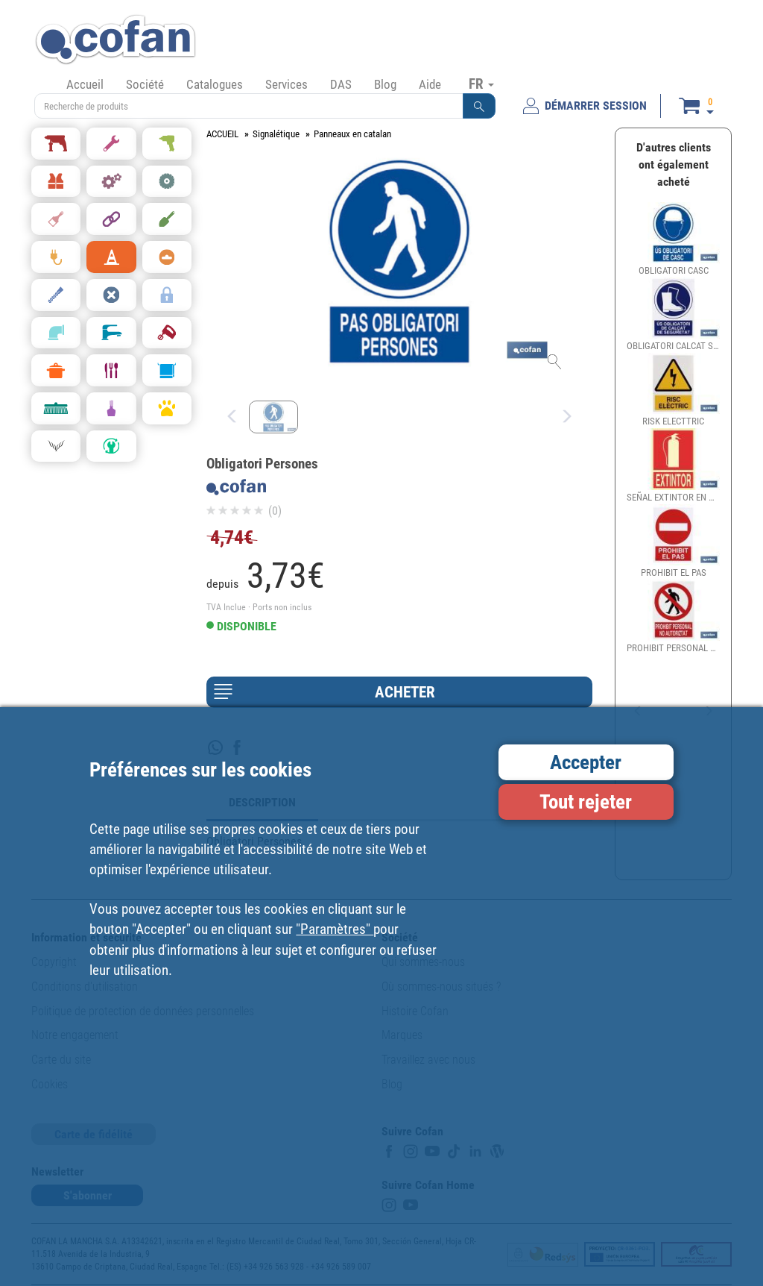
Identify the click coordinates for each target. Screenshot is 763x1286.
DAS (341, 84)
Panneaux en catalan (352, 133)
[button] (479, 106)
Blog (385, 84)
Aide (430, 84)
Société (145, 84)
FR (481, 83)
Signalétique (276, 133)
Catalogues (214, 84)
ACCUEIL (222, 133)
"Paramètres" (334, 929)
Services (286, 84)
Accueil (85, 84)
